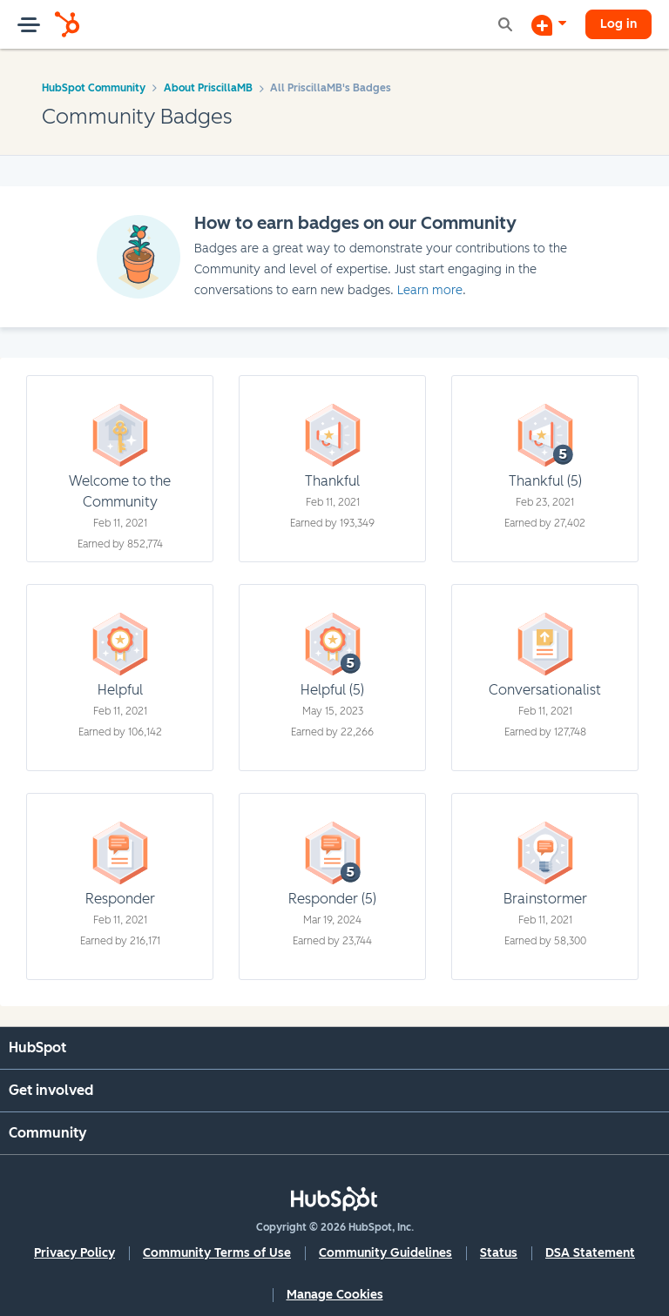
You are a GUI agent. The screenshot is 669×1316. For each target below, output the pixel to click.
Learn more (430, 290)
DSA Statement (590, 1253)
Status (498, 1253)
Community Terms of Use (217, 1253)
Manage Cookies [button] (335, 1294)
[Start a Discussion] (549, 24)
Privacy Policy (74, 1253)
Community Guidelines (385, 1253)
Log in (618, 24)
